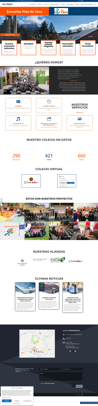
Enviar (80, 384)
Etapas (39, 4)
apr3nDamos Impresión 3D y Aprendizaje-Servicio (85, 210)
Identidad (28, 44)
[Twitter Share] (1, 202)
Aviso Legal (84, 402)
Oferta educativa (10, 35)
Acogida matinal (49, 105)
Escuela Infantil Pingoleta (48, 44)
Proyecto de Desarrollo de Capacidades (12, 210)
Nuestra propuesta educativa (9, 46)
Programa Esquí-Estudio (12, 228)
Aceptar (6, 400)
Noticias (63, 4)
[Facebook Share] (1, 199)
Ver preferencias (27, 400)
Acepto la (46, 382)
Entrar (12, 212)
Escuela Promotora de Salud (86, 228)
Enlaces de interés (54, 4)
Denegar (17, 400)
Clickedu (77, 4)
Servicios (46, 4)
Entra (12, 230)
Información (32, 4)
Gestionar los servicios (6, 397)
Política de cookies (16, 403)
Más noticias (49, 318)
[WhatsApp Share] (1, 205)
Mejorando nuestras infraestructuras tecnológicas (25, 299)
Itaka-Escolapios (70, 4)
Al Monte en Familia (36, 228)
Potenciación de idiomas (36, 209)
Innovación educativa (67, 45)
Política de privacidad (93, 402)
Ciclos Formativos (87, 45)
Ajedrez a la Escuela (61, 228)
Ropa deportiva (55, 123)
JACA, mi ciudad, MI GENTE (86, 4)
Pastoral (61, 209)
